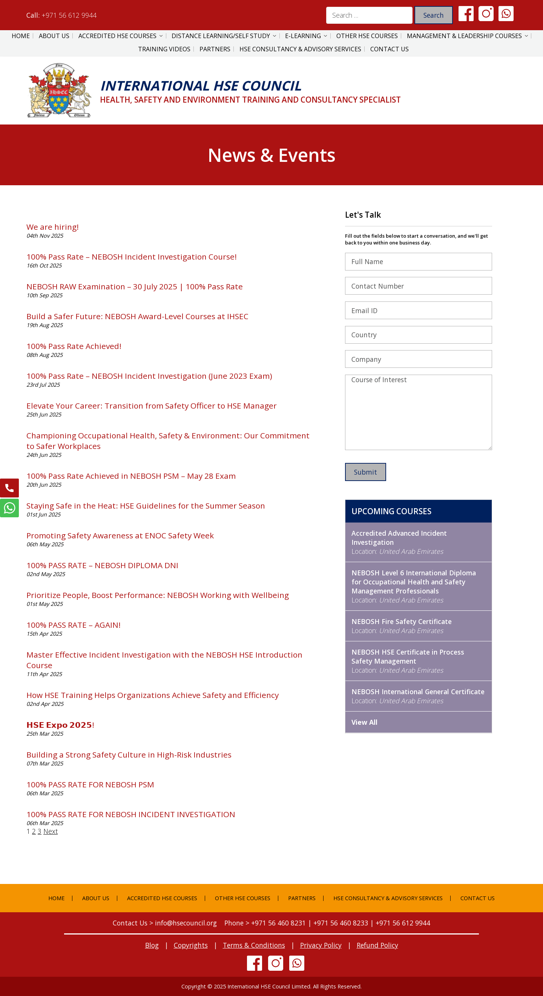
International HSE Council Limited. (269, 986)
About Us (54, 36)
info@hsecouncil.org (186, 922)
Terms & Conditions (254, 945)
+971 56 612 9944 (69, 15)
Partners (214, 49)
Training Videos (164, 49)
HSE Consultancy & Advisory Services (300, 49)
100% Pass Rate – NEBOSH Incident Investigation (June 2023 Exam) (149, 375)
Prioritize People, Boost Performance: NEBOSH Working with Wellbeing (157, 595)
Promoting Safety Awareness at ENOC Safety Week (120, 535)
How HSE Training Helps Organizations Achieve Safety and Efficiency (152, 695)
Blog (152, 945)
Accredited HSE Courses (117, 36)
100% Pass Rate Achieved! (73, 346)
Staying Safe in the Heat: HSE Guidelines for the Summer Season (145, 505)
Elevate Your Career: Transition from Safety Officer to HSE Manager (151, 405)
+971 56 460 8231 (278, 922)
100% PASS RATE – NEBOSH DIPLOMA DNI (102, 565)
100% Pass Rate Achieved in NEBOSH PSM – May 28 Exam (131, 475)
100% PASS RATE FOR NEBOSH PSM (90, 784)
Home (21, 36)
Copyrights (191, 945)
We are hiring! (52, 226)
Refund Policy (377, 945)
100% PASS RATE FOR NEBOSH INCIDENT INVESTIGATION (130, 814)
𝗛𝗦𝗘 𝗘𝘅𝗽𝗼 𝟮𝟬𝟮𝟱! (60, 724)
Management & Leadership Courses (464, 36)
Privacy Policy (321, 945)
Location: (399, 542)
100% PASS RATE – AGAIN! (73, 624)
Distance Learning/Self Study (221, 36)
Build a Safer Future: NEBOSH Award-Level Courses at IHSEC (137, 316)
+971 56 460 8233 (340, 922)
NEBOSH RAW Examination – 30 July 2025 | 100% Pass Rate (134, 286)
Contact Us (389, 49)
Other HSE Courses (367, 36)
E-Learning (303, 36)
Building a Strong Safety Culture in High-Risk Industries (129, 754)
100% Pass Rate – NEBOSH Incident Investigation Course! (131, 256)
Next (50, 831)
